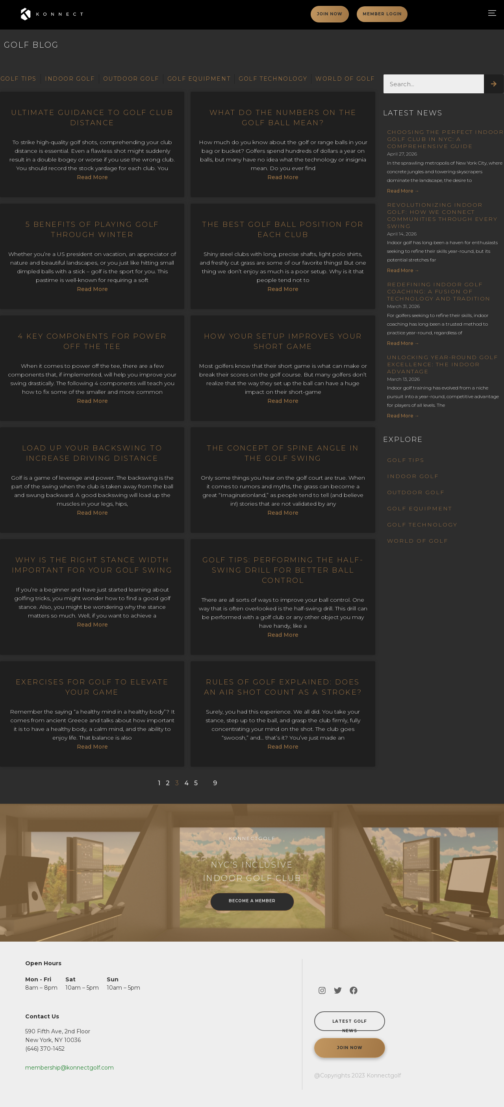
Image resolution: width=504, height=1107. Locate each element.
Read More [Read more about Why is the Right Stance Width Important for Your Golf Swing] (92, 624)
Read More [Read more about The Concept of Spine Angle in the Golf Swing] (282, 512)
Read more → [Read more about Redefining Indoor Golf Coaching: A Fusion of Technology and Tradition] (403, 343)
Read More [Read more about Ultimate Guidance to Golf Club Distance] (92, 177)
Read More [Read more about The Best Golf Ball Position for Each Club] (282, 289)
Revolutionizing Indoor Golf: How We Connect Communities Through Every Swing (442, 215)
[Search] (494, 83)
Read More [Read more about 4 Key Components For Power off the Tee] (92, 400)
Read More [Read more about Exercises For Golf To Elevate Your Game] (92, 746)
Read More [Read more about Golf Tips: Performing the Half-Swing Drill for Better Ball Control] (282, 634)
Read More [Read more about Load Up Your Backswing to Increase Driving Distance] (92, 512)
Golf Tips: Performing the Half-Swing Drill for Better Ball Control (283, 570)
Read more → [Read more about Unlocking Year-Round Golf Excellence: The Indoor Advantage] (403, 416)
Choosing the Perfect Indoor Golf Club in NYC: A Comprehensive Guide (445, 139)
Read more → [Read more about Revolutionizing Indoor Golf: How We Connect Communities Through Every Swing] (403, 270)
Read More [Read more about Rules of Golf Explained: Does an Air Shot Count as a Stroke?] (282, 746)
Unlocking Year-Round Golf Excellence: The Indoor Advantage (442, 364)
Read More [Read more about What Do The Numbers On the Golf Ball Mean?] (282, 177)
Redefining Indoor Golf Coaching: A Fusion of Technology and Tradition (439, 291)
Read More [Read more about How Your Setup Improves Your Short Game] (282, 400)
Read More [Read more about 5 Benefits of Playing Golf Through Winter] (92, 289)
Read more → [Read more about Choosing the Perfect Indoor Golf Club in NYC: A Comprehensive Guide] (403, 191)
